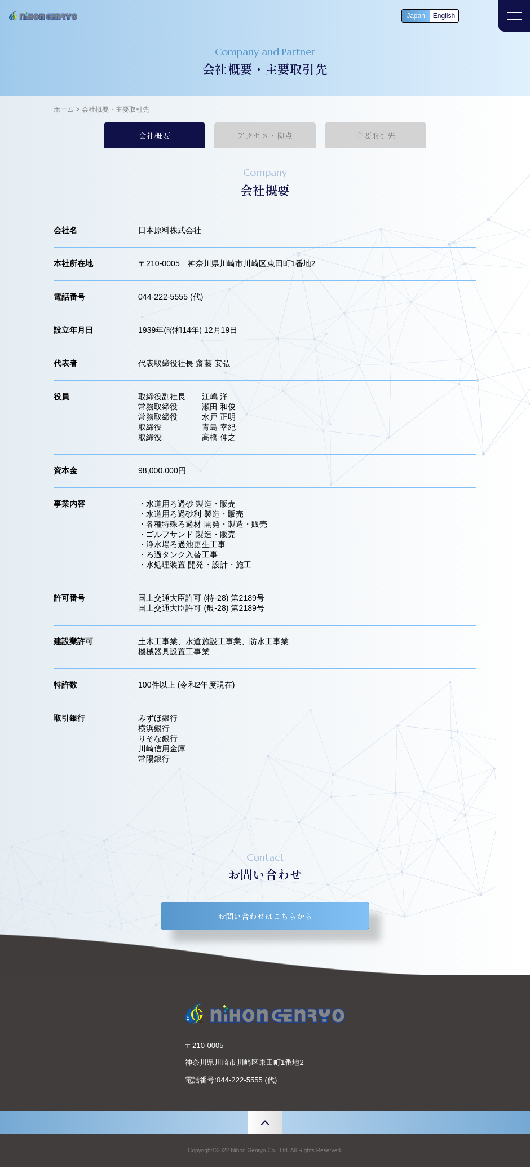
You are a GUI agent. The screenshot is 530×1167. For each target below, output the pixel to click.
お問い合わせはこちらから (265, 916)
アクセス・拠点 (265, 135)
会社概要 (154, 135)
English (444, 16)
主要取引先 (375, 135)
